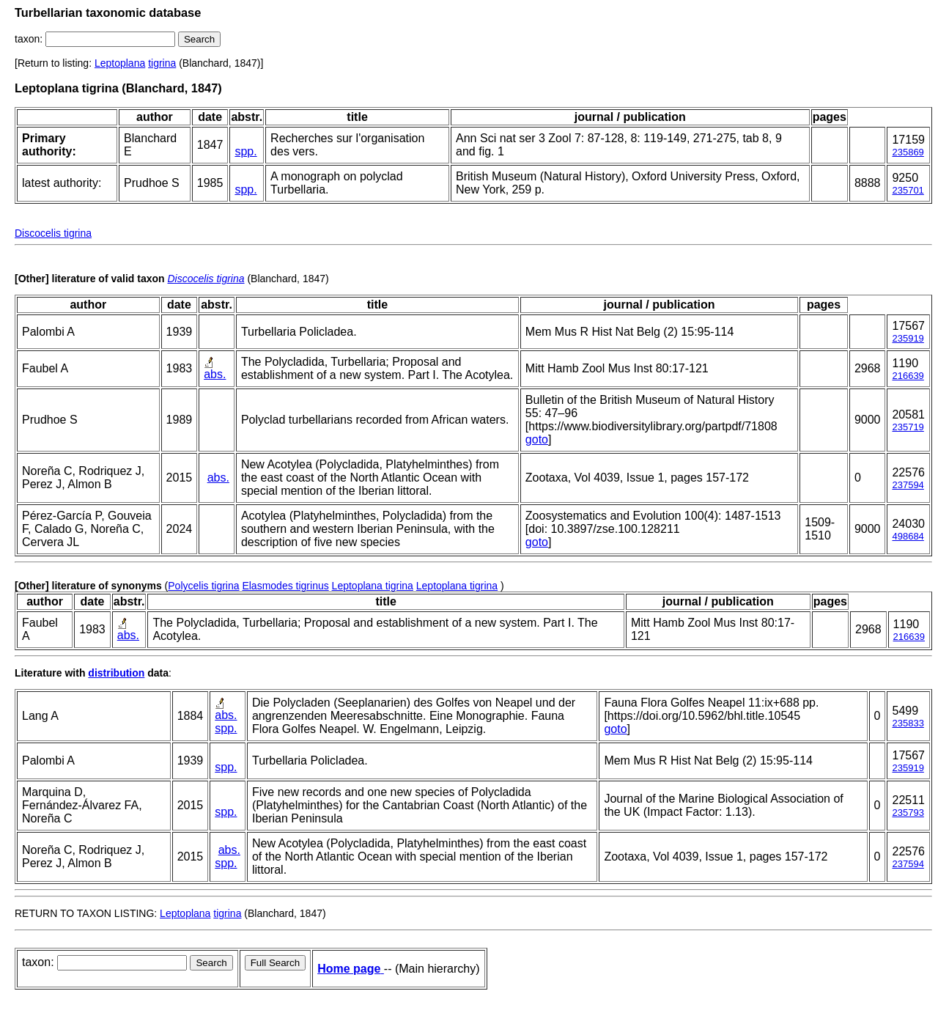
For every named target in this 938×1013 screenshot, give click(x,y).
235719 (907, 426)
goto (536, 439)
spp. (245, 151)
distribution (116, 673)
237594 (907, 484)
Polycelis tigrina (203, 586)
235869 (907, 152)
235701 (907, 190)
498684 (907, 536)
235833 (907, 723)
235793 (907, 812)
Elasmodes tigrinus (285, 586)
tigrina (162, 63)
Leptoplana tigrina (372, 586)
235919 (907, 338)
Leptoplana (120, 63)
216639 (907, 375)
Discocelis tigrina (53, 233)
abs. (215, 374)
